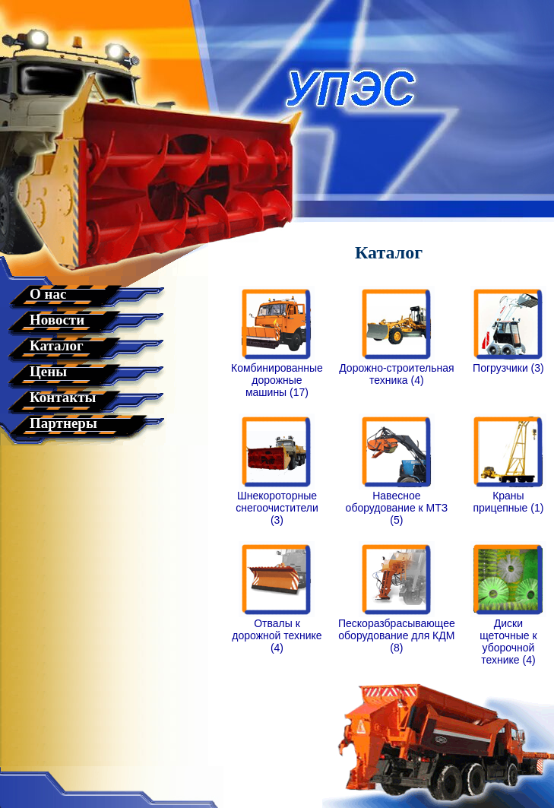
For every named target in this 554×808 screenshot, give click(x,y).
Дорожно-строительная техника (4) (396, 369)
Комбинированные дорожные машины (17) (277, 375)
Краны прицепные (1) (508, 497)
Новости (57, 320)
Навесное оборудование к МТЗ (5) (397, 503)
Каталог (57, 345)
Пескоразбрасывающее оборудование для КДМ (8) (396, 630)
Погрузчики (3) (508, 363)
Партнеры (63, 423)
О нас (48, 294)
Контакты (63, 397)
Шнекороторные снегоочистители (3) (277, 503)
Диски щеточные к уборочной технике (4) (508, 636)
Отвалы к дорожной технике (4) (276, 630)
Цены (48, 371)
